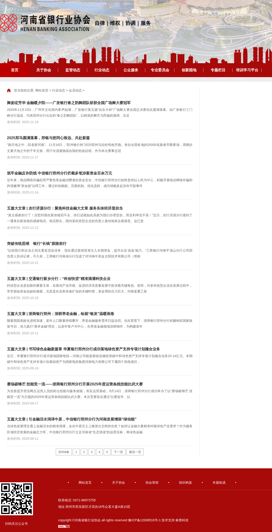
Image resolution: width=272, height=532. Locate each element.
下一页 (118, 452)
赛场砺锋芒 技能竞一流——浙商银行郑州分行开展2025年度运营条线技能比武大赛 (75, 384)
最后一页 (135, 452)
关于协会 (43, 70)
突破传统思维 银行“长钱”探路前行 (36, 244)
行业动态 (101, 70)
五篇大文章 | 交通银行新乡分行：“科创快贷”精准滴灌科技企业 (58, 279)
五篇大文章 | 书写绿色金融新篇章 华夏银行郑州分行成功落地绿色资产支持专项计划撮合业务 (83, 349)
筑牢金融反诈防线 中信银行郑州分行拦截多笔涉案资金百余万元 (59, 173)
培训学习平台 (247, 70)
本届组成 (219, 482)
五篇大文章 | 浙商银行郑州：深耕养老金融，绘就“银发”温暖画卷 (60, 314)
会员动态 (75, 90)
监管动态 (72, 70)
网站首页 (41, 90)
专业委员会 (160, 70)
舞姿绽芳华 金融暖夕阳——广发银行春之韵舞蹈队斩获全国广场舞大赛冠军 (69, 103)
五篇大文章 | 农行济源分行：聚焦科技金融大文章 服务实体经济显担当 (65, 208)
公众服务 (130, 70)
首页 (14, 70)
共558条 (64, 452)
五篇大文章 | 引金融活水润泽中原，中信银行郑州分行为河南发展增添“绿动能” (71, 419)
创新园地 (189, 70)
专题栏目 (218, 70)
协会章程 (152, 482)
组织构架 (185, 482)
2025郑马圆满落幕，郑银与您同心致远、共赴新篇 (48, 138)
